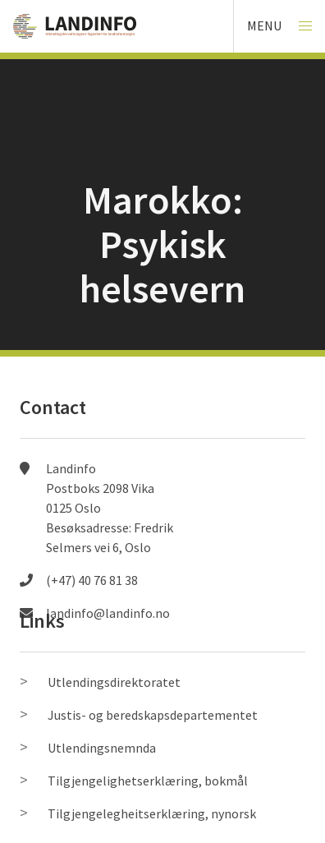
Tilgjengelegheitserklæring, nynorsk (152, 813)
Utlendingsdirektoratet (114, 682)
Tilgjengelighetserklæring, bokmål (148, 780)
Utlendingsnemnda (102, 747)
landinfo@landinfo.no (108, 613)
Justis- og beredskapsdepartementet (153, 715)
